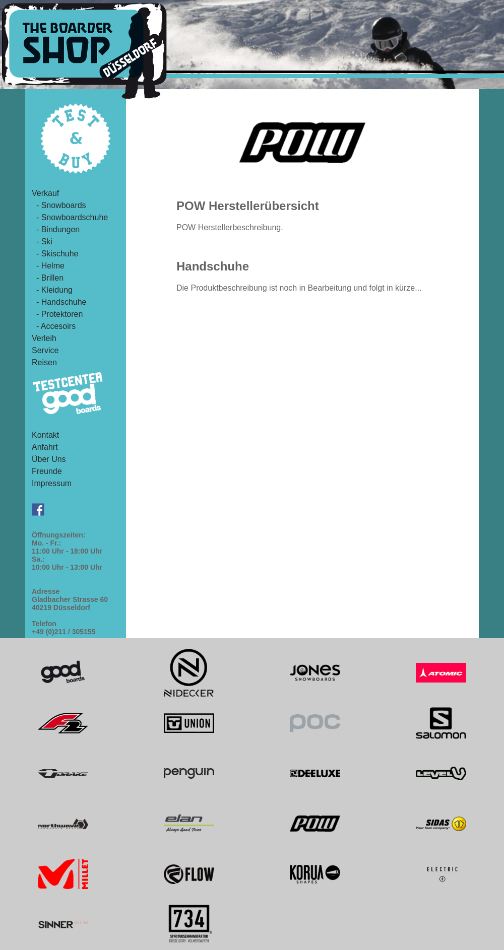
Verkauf (45, 193)
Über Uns (49, 459)
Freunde (47, 471)
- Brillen (48, 278)
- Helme (48, 265)
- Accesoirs (54, 326)
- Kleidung (52, 290)
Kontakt (45, 435)
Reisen (44, 362)
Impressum (52, 483)
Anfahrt (45, 447)
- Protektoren (57, 314)
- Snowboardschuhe (70, 217)
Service (45, 350)
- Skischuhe (55, 253)
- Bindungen (56, 229)
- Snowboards (59, 205)
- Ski (42, 241)
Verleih (44, 338)
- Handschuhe (59, 302)
